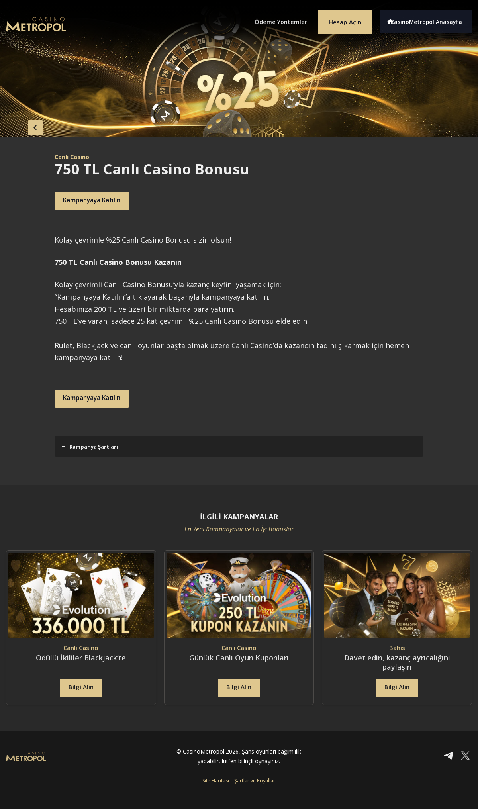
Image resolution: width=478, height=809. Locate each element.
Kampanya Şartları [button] (89, 446)
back (22, 125)
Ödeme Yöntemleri (270, 19)
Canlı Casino (74, 156)
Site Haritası (215, 796)
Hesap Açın (340, 19)
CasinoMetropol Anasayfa (430, 19)
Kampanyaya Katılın (102, 201)
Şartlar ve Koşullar (254, 796)
